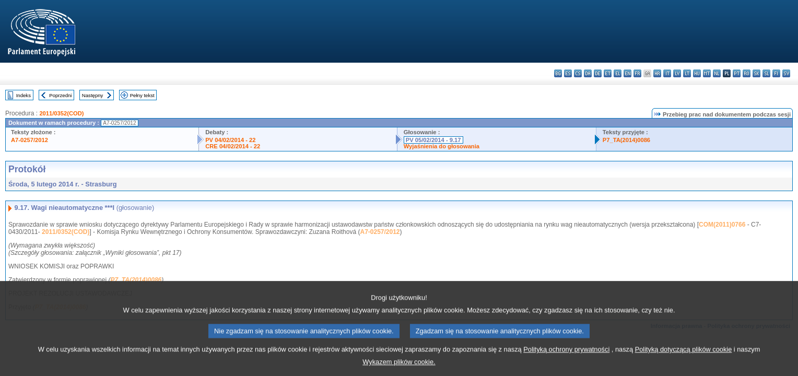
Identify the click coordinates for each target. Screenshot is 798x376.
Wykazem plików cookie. (398, 368)
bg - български (558, 73)
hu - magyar (697, 73)
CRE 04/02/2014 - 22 (232, 146)
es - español (568, 73)
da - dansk (588, 73)
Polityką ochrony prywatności (566, 356)
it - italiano (667, 73)
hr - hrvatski (657, 73)
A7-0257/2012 (29, 140)
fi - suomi (776, 73)
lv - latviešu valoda (677, 73)
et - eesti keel (608, 73)
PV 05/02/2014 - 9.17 (433, 140)
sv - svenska (786, 73)
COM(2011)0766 (722, 224)
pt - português (737, 73)
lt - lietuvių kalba (687, 73)
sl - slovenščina (766, 73)
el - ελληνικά (617, 73)
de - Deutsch (598, 73)
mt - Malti (707, 73)
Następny (92, 95)
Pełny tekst (142, 95)
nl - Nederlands (717, 73)
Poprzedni (60, 95)
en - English (627, 73)
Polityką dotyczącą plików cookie (683, 356)
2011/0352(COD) (61, 113)
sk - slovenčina (756, 73)
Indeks (23, 95)
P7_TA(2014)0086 (626, 140)
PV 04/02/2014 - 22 (230, 140)
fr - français (637, 73)
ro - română (746, 73)
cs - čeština (578, 73)
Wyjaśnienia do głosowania (441, 146)
